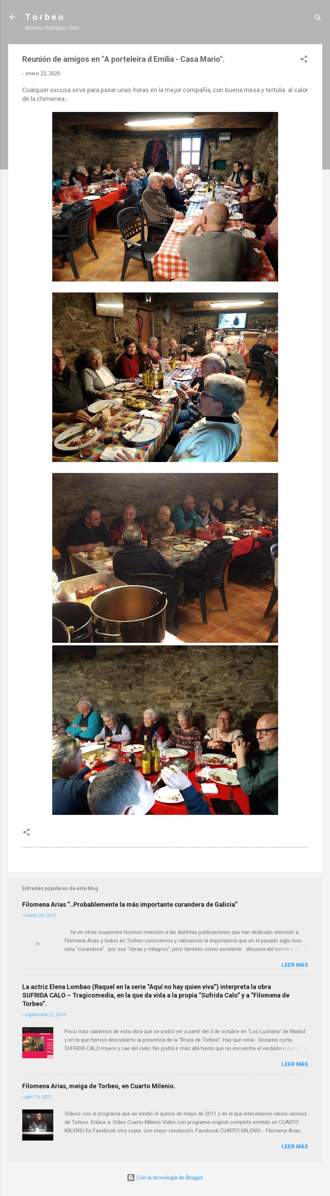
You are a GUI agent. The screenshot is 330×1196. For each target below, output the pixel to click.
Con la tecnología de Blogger (165, 1177)
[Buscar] (318, 19)
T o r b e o (44, 17)
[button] (304, 60)
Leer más (295, 965)
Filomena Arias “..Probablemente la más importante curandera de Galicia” (130, 904)
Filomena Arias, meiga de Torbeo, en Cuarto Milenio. (98, 1086)
